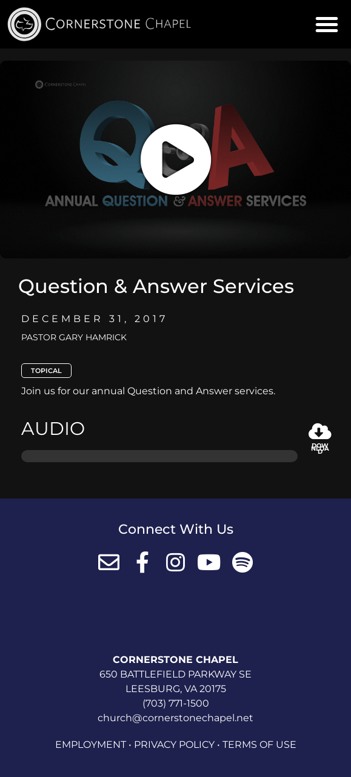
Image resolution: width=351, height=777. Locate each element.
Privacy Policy (174, 744)
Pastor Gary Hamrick (74, 337)
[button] (327, 24)
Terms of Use (259, 744)
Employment (90, 744)
